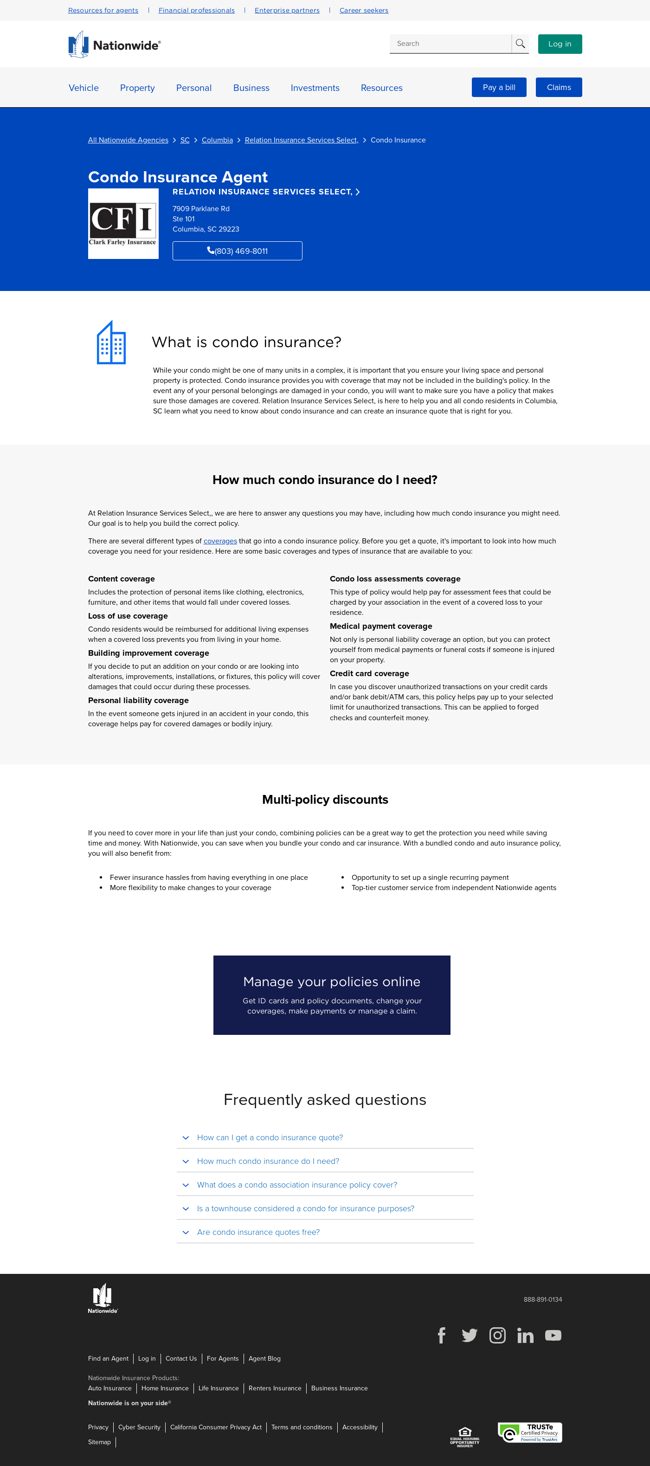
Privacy (98, 1427)
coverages (220, 541)
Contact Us (181, 1359)
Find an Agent (108, 1359)
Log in (560, 44)
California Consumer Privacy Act (216, 1427)
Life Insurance (219, 1388)
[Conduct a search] (450, 43)
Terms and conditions (302, 1427)
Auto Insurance (110, 1388)
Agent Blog (265, 1359)
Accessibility (360, 1427)
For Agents (223, 1359)
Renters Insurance (275, 1388)
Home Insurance (165, 1388)
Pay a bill (499, 87)
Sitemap (99, 1442)
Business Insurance (339, 1388)
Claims (559, 87)
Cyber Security (139, 1427)
